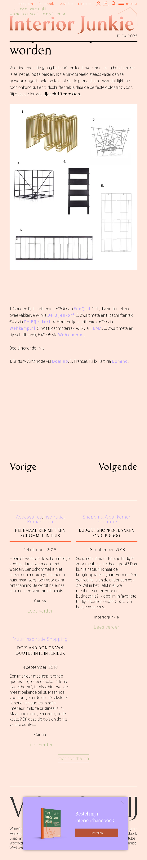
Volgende (117, 466)
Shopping (93, 517)
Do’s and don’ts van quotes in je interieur (40, 650)
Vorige (23, 466)
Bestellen (97, 832)
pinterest (85, 3)
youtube (66, 3)
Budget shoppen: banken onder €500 (107, 533)
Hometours (18, 833)
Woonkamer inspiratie (113, 519)
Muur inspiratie (29, 639)
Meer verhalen (73, 758)
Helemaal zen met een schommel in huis (40, 533)
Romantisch (40, 521)
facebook (46, 3)
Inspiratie (53, 517)
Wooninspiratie (21, 828)
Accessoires (29, 517)
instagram (25, 3)
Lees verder (40, 611)
